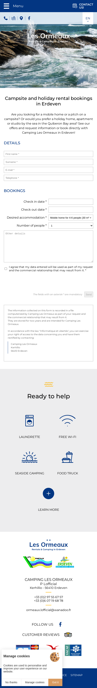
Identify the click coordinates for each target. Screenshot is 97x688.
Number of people (32, 225)
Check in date (35, 201)
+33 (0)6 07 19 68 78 (48, 600)
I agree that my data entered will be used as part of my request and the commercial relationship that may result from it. (51, 268)
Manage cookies (35, 682)
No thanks (11, 682)
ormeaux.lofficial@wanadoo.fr (48, 610)
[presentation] (64, 282)
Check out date (34, 209)
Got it (55, 682)
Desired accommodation (27, 217)
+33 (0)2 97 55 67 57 (48, 597)
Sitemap (77, 675)
